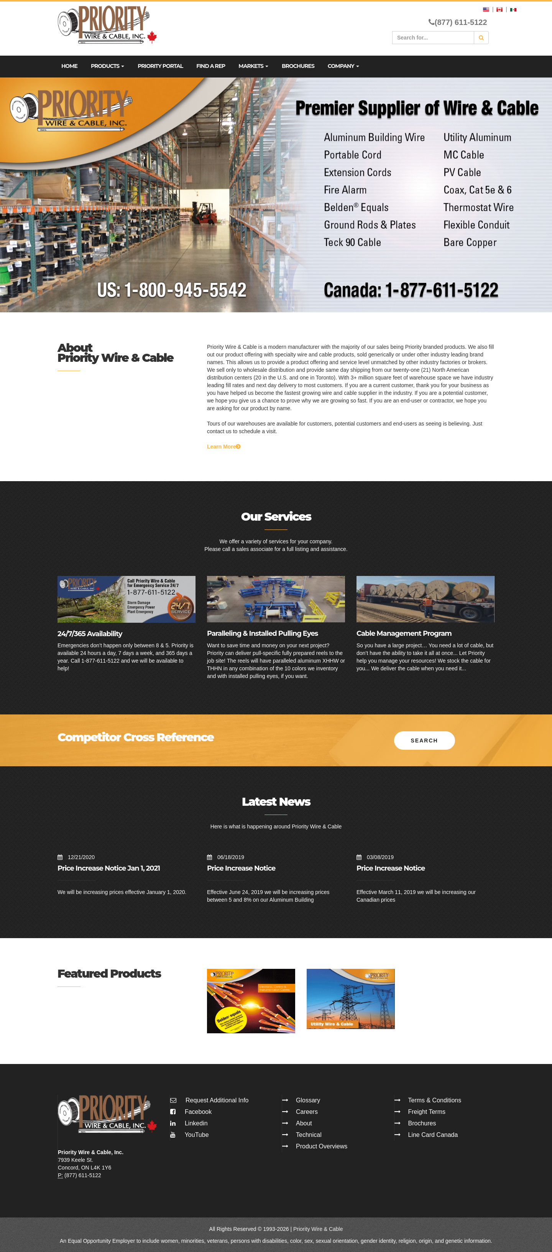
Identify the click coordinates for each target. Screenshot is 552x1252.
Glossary (308, 1100)
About (304, 1123)
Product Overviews (321, 1146)
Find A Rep (210, 66)
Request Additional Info (217, 1100)
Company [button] (343, 66)
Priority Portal (160, 66)
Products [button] (107, 66)
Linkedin (189, 1123)
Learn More (223, 447)
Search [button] (424, 740)
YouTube (189, 1135)
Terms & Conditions (435, 1100)
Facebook (191, 1111)
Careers (307, 1111)
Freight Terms (427, 1111)
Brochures (298, 66)
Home (69, 66)
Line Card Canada (433, 1135)
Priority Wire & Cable (318, 1229)
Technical (309, 1135)
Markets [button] (253, 66)
